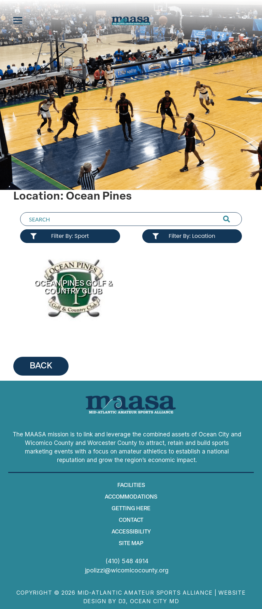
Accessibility (131, 532)
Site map (131, 543)
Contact (131, 520)
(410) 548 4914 (126, 561)
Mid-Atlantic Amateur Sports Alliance (145, 592)
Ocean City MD (154, 601)
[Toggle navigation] (17, 20)
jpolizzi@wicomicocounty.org (127, 570)
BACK (41, 366)
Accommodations (131, 497)
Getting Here (131, 509)
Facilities (131, 485)
